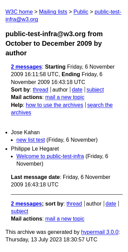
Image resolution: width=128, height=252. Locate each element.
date (77, 90)
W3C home (19, 12)
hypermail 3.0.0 (99, 232)
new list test (30, 140)
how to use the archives (54, 105)
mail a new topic (64, 97)
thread (40, 90)
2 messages (26, 67)
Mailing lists (53, 12)
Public (80, 12)
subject (95, 90)
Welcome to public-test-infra (50, 156)
